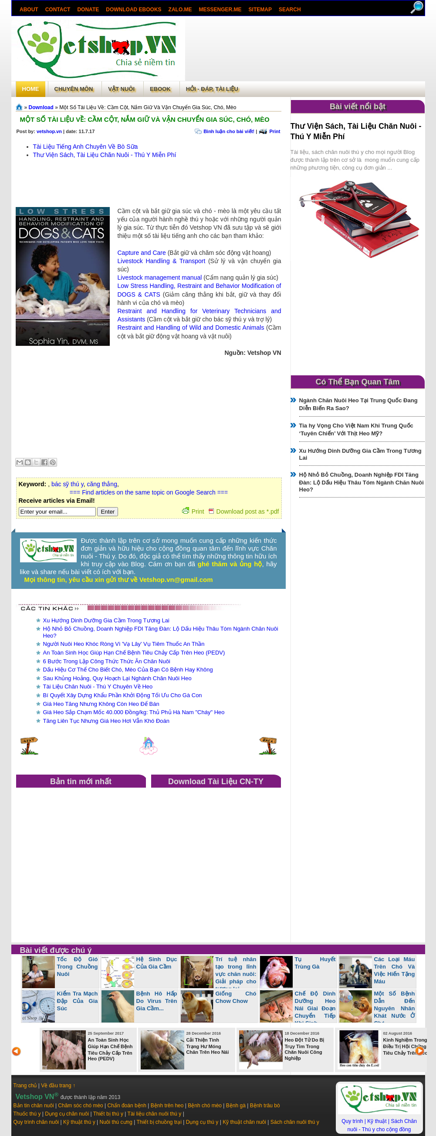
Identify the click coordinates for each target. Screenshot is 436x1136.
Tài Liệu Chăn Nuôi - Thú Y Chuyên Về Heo (98, 686)
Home (30, 89)
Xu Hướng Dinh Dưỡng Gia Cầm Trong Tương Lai (106, 620)
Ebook (160, 89)
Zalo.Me (180, 10)
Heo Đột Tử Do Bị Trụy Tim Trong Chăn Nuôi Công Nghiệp (304, 1049)
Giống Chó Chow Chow (236, 997)
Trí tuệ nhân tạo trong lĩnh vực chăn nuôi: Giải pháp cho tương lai (236, 974)
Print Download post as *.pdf (230, 511)
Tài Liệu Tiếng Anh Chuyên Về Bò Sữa (85, 146)
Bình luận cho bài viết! (228, 131)
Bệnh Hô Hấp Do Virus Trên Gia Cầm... (156, 1001)
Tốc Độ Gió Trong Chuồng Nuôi (77, 966)
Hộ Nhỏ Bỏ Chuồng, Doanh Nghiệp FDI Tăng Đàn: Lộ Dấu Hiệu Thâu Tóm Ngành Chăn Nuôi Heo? (361, 482)
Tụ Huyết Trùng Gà (315, 963)
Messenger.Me (220, 10)
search (289, 10)
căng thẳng (102, 484)
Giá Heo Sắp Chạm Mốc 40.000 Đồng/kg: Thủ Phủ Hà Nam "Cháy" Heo (134, 712)
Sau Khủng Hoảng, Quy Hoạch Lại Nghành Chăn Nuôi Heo (117, 678)
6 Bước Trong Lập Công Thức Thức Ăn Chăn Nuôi (106, 661)
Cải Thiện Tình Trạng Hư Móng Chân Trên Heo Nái (207, 1046)
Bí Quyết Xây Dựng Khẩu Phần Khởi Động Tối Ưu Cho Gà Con (122, 695)
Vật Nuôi (121, 89)
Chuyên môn (73, 89)
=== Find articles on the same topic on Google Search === (149, 492)
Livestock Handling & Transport (162, 260)
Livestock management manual (160, 277)
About (29, 10)
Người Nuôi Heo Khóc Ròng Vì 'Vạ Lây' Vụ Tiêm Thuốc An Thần (124, 644)
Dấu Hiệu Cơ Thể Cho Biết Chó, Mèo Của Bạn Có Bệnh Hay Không (128, 669)
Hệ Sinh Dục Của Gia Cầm (156, 963)
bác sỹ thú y (67, 484)
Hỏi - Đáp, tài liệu (212, 89)
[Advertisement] (305, 49)
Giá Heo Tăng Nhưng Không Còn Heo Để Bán (101, 704)
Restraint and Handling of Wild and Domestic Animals (191, 327)
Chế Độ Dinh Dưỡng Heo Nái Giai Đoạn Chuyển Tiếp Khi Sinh (315, 1008)
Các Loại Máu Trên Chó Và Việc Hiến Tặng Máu (394, 970)
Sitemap (259, 10)
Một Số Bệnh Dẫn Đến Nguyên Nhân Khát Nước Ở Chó (394, 1008)
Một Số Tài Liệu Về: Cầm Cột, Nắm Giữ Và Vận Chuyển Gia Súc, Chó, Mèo (145, 119)
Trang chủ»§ (20, 107)
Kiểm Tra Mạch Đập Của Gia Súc (77, 1001)
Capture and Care (142, 252)
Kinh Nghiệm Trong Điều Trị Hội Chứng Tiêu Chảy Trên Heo (405, 1046)
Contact (57, 10)
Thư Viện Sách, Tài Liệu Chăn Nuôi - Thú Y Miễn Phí (104, 154)
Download (41, 107)
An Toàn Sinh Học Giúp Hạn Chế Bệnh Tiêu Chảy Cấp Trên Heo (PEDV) (134, 652)
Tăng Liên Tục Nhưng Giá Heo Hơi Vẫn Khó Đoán (106, 721)
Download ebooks (133, 10)
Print (274, 131)
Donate (88, 10)
